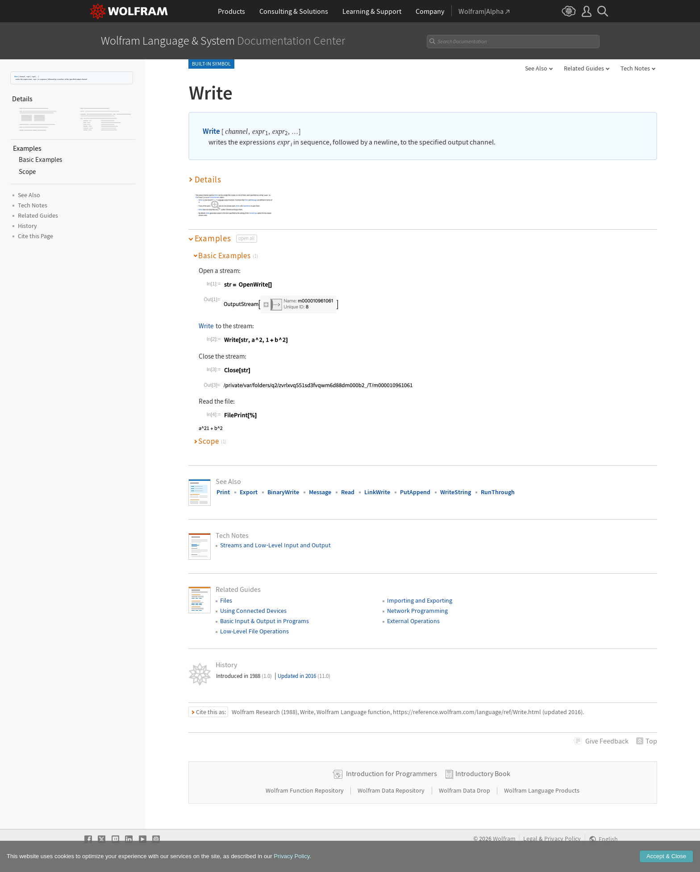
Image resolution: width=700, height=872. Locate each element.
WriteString (455, 492)
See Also (536, 68)
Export (249, 492)
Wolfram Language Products (541, 790)
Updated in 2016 (304, 676)
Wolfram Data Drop (465, 790)
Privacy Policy (562, 839)
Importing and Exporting (419, 600)
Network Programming (417, 611)
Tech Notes (635, 68)
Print (223, 492)
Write (16, 76)
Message (320, 492)
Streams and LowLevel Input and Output (275, 545)
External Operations (413, 621)
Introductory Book (482, 773)
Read (347, 492)
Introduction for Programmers (391, 773)
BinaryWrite (283, 492)
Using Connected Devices (253, 611)
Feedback (607, 740)
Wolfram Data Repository (392, 790)
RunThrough (498, 492)
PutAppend (415, 492)
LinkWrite (377, 492)
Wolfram (504, 839)
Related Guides (584, 68)
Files (226, 600)
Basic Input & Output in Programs (264, 621)
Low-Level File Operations (254, 631)
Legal (530, 839)
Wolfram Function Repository (305, 790)
